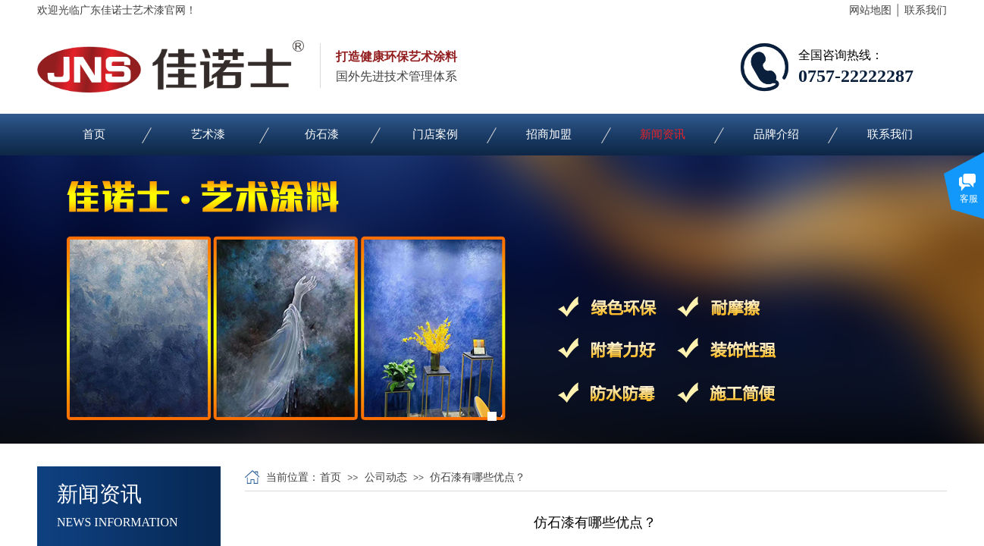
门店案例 (435, 134)
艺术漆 (208, 134)
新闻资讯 (662, 134)
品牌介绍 (776, 134)
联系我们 (890, 134)
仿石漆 (322, 134)
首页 (94, 134)
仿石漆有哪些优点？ (477, 477)
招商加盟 (549, 134)
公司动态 (386, 477)
